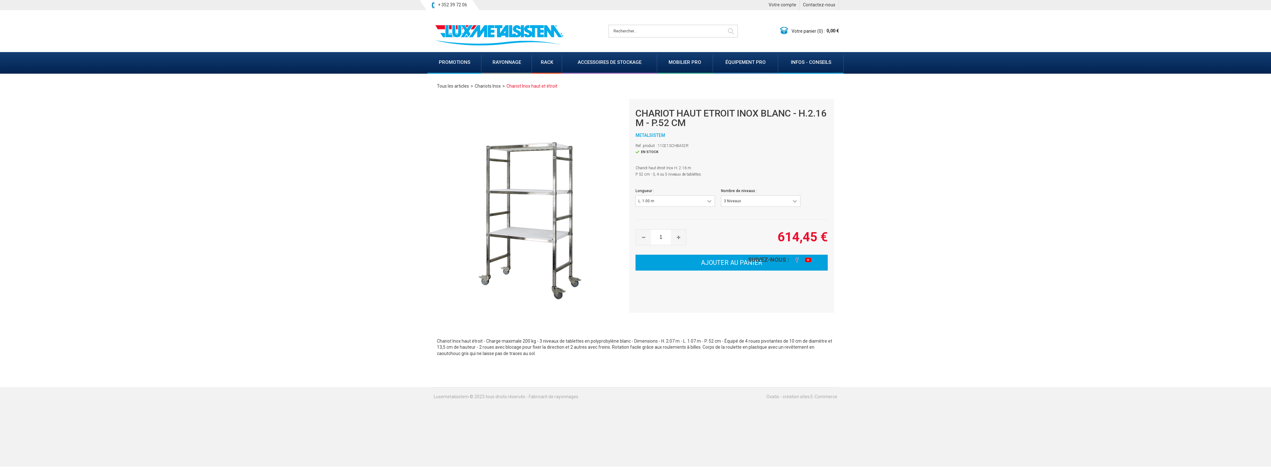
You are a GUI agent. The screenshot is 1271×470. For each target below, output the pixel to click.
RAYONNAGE (507, 62)
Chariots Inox (488, 86)
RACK (547, 62)
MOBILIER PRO (685, 62)
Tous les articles (453, 86)
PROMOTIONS (454, 62)
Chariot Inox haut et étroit (531, 86)
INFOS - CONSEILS (811, 62)
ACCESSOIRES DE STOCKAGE (610, 62)
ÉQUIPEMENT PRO (745, 62)
